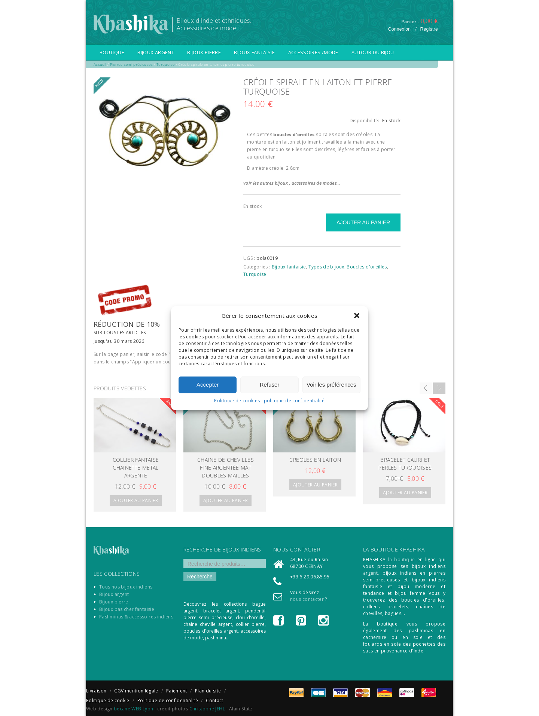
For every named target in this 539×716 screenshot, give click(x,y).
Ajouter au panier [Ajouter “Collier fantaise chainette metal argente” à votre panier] (135, 500)
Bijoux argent (155, 52)
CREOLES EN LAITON (315, 459)
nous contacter (307, 599)
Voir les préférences (331, 384)
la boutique (401, 559)
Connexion (399, 29)
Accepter (208, 384)
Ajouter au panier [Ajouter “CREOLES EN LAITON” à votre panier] (315, 485)
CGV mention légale (136, 691)
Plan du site (208, 691)
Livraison (96, 691)
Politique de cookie (108, 700)
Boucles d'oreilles (367, 267)
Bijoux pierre (204, 52)
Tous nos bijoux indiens (125, 587)
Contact (214, 700)
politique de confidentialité (294, 400)
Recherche (200, 577)
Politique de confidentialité (167, 700)
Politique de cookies (237, 400)
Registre (429, 29)
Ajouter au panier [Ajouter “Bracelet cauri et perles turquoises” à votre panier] (405, 492)
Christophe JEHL (207, 709)
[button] (356, 315)
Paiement (176, 691)
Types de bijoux (326, 267)
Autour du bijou (372, 52)
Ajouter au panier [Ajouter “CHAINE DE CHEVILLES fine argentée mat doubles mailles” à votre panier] (225, 500)
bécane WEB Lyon (133, 709)
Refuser (270, 384)
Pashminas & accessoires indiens (136, 617)
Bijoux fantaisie (254, 52)
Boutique (112, 52)
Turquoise (254, 274)
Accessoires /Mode (313, 52)
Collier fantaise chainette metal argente (136, 467)
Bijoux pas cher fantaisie (126, 609)
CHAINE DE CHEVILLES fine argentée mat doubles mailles (225, 467)
